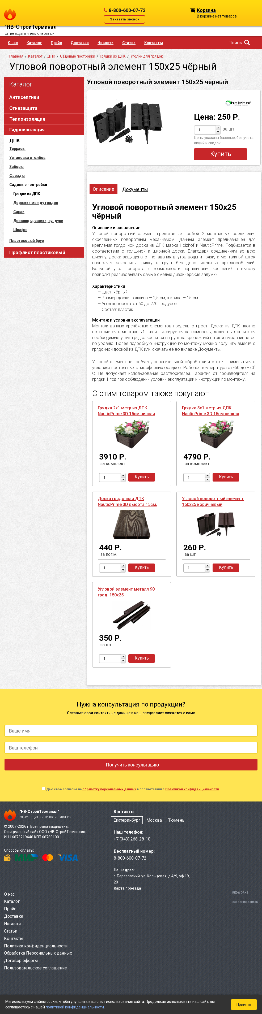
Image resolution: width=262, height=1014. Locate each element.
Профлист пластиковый (37, 252)
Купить (220, 154)
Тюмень (176, 820)
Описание (103, 189)
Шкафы (20, 230)
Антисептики (24, 97)
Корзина (206, 9)
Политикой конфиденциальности (192, 789)
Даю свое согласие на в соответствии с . (133, 789)
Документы (135, 189)
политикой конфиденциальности (75, 1007)
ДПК (14, 140)
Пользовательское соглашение (35, 967)
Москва (154, 820)
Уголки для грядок (146, 56)
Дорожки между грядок (35, 203)
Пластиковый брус (26, 241)
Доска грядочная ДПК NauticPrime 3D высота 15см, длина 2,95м (127, 504)
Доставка (80, 43)
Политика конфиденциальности (35, 945)
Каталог (34, 43)
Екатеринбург (126, 820)
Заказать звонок (124, 19)
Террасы (17, 148)
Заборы (16, 166)
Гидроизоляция (27, 129)
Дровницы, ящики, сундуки (38, 221)
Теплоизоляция (27, 119)
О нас (13, 43)
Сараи (18, 212)
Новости (105, 43)
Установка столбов (27, 157)
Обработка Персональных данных (38, 953)
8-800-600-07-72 (127, 10)
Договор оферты (21, 960)
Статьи (129, 43)
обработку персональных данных (109, 789)
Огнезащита (23, 108)
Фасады (17, 176)
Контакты (153, 43)
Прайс (56, 43)
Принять (243, 1004)
